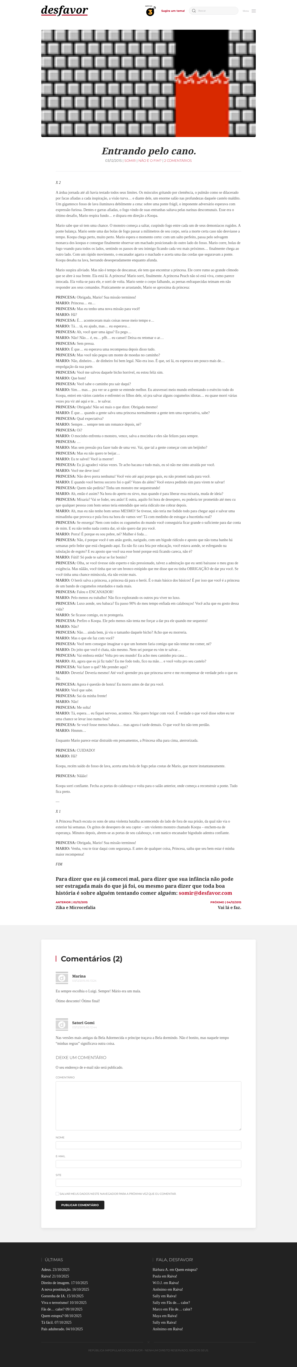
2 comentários (178, 161)
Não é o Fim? (149, 161)
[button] (249, 10)
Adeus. (46, 1270)
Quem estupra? (52, 1316)
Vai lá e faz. (229, 907)
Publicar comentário (80, 1205)
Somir (130, 161)
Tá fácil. (47, 1322)
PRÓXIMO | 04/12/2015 (225, 902)
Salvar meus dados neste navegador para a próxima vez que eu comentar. (116, 1193)
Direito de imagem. (55, 1283)
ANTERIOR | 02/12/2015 (72, 902)
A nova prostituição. (56, 1289)
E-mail (60, 1156)
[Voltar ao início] (64, 11)
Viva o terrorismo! (55, 1303)
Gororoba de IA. (53, 1296)
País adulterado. (53, 1329)
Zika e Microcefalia (75, 907)
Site (58, 1175)
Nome (60, 1137)
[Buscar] (213, 11)
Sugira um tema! (173, 10)
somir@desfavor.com (205, 892)
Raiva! (46, 1276)
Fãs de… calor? (53, 1309)
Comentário (65, 1077)
